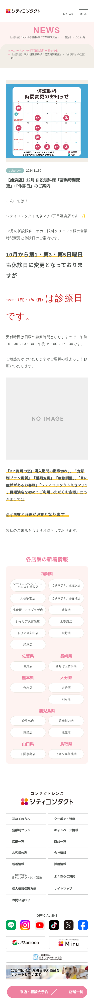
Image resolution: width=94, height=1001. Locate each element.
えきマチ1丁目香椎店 (66, 598)
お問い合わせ (21, 900)
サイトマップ (63, 889)
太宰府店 (66, 621)
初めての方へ (21, 819)
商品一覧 (60, 841)
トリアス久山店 (27, 633)
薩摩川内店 (66, 721)
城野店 (66, 633)
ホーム (12, 50)
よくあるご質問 (64, 876)
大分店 (66, 688)
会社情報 (60, 853)
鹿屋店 (66, 732)
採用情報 (60, 864)
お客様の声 (19, 853)
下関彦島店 (27, 754)
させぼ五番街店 (66, 666)
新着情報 (53, 50)
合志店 (27, 688)
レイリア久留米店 (28, 621)
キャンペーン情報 (66, 830)
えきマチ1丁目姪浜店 (32, 50)
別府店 (66, 699)
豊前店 (66, 610)
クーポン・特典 (64, 819)
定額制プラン (21, 830)
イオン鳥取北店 (66, 754)
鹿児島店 (28, 721)
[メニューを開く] (83, 11)
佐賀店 (27, 666)
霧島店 (27, 732)
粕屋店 (27, 644)
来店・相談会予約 (29, 992)
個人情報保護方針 (24, 889)
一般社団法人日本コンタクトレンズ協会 (27, 876)
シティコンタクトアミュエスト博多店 (28, 585)
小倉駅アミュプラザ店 (28, 610)
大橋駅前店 (27, 598)
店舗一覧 (71, 992)
